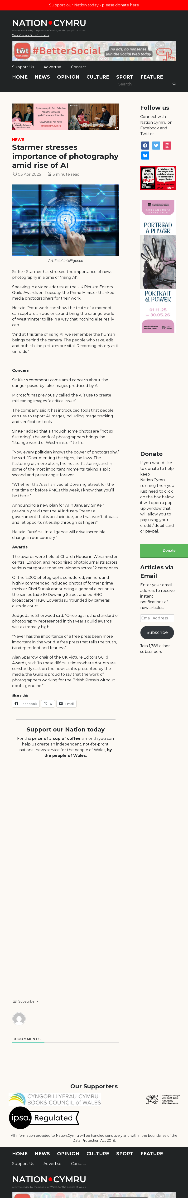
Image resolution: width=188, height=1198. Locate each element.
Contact (78, 67)
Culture (98, 77)
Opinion (68, 77)
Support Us (23, 67)
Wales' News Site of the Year (30, 35)
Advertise (52, 67)
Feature (151, 77)
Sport (124, 77)
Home (20, 77)
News (42, 77)
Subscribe (157, 632)
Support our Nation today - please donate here (94, 5)
